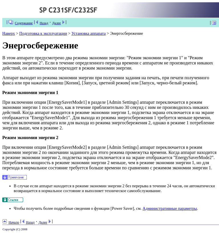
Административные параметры (170, 208)
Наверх (8, 33)
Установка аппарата (88, 33)
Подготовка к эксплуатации (43, 33)
